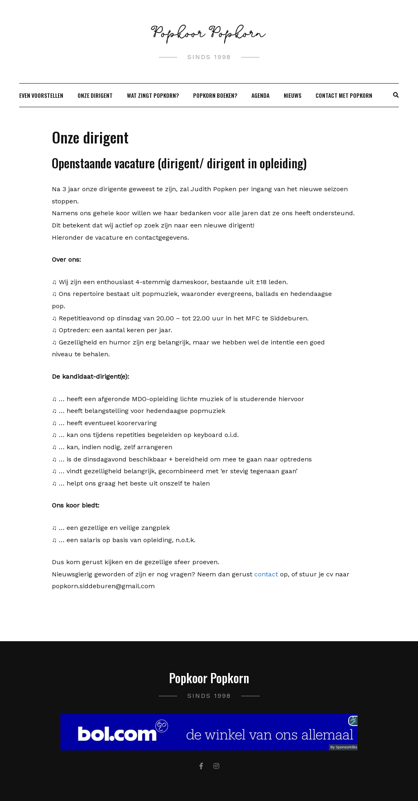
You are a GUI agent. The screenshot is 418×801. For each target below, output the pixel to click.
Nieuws (292, 95)
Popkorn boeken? (215, 95)
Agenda (260, 95)
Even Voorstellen (41, 95)
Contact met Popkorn (344, 95)
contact (266, 574)
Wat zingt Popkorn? (153, 95)
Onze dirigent (95, 95)
